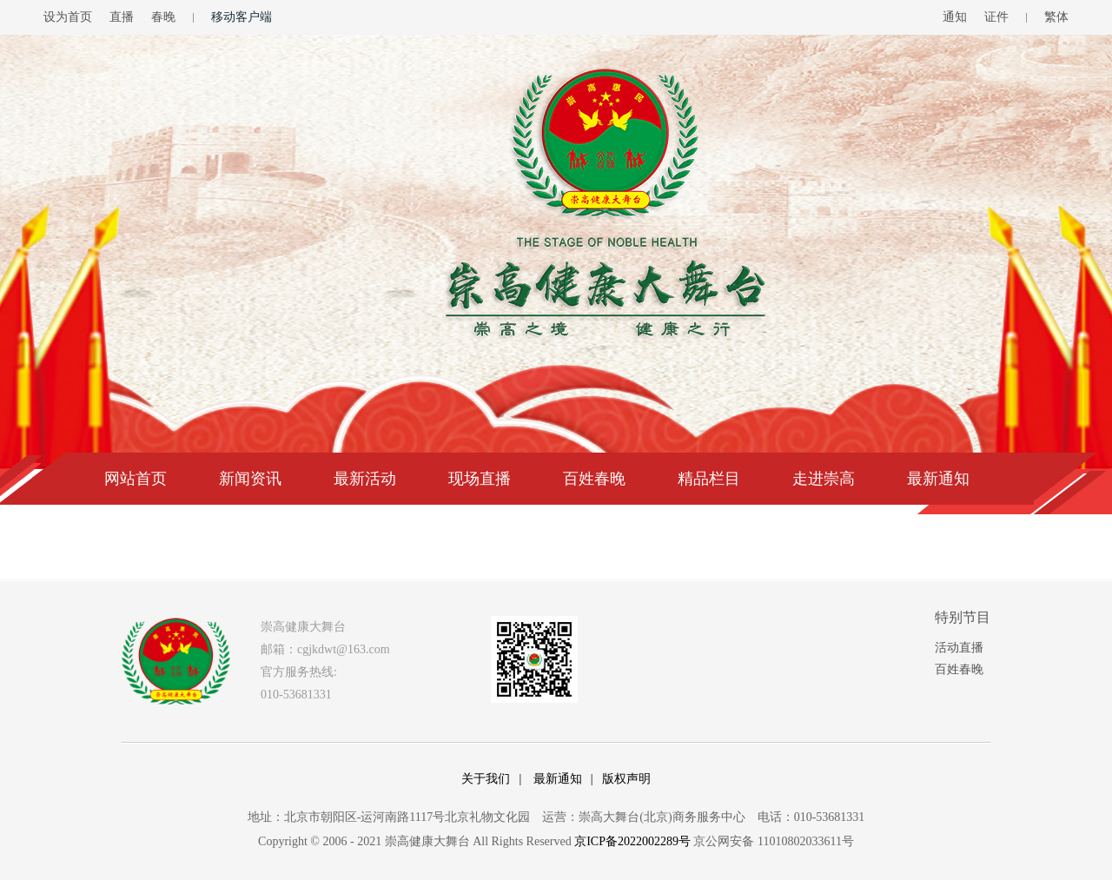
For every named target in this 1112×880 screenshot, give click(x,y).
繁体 (1056, 16)
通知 (955, 16)
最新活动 (365, 478)
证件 (996, 16)
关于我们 (485, 778)
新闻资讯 (250, 478)
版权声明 (626, 778)
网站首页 (135, 478)
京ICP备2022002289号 (633, 841)
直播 (121, 16)
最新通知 (938, 478)
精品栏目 (709, 478)
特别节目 (962, 617)
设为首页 (67, 16)
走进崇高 (823, 478)
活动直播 (959, 647)
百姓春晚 (594, 478)
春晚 (163, 16)
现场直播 (479, 478)
